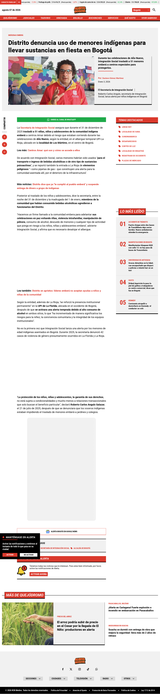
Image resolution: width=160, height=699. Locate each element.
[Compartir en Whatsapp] (4, 152)
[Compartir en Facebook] (4, 137)
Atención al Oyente (86, 691)
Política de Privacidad (64, 691)
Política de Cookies (139, 691)
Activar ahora (39, 574)
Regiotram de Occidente (134, 157)
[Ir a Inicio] (80, 10)
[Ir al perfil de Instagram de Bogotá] (79, 670)
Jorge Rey (127, 127)
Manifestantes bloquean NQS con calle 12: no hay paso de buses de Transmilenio (139, 255)
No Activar (28, 555)
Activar (10, 554)
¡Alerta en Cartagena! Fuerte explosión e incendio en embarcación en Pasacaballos (131, 610)
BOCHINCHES (95, 18)
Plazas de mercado (132, 162)
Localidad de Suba (131, 132)
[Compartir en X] (4, 145)
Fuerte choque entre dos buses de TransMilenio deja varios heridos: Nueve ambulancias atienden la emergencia (140, 231)
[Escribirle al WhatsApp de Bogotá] (97, 670)
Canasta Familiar (9, 2)
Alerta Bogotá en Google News (61, 532)
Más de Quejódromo (25, 595)
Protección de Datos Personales (113, 691)
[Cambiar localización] (141, 10)
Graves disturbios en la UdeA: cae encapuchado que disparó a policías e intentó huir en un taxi (139, 275)
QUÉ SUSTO (129, 18)
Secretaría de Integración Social (56, 548)
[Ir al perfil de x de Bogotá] (71, 670)
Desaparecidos (130, 142)
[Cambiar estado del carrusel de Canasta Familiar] (20, 2)
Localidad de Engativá (134, 152)
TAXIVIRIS (46, 18)
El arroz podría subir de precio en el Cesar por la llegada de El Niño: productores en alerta (78, 626)
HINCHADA (62, 18)
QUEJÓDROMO (10, 18)
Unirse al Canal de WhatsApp (61, 120)
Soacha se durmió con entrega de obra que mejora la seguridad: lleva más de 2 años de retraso (132, 633)
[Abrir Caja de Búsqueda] (154, 10)
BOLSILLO (78, 18)
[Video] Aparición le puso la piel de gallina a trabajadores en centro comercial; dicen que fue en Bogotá (140, 297)
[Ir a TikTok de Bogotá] (88, 670)
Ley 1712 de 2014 (80, 696)
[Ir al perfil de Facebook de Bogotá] (62, 670)
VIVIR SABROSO (149, 18)
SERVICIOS (112, 18)
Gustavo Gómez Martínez (113, 78)
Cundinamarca (130, 137)
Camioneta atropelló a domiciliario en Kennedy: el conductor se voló (140, 316)
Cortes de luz (129, 147)
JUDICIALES (29, 18)
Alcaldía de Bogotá (86, 548)
